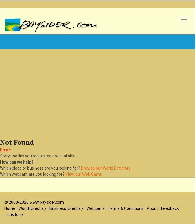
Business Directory (66, 208)
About (152, 208)
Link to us (15, 214)
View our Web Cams (83, 174)
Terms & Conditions (126, 208)
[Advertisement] (97, 95)
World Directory (32, 208)
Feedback (170, 208)
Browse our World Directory (105, 168)
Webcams (96, 208)
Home (9, 208)
